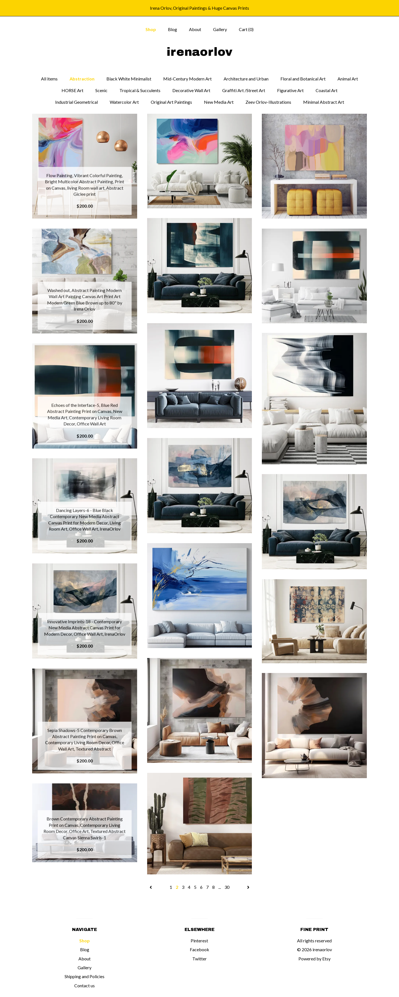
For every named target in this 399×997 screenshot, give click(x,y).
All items (49, 78)
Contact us (84, 985)
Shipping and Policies (84, 976)
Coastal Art (326, 90)
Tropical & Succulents (139, 90)
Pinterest (199, 940)
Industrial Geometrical (76, 102)
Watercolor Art (124, 102)
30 (226, 887)
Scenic (101, 90)
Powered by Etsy (314, 958)
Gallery (220, 29)
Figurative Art (290, 90)
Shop (150, 29)
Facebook (199, 949)
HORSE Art (72, 90)
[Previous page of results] (151, 887)
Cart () (246, 29)
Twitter (199, 958)
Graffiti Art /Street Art (243, 90)
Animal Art (347, 78)
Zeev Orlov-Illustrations (268, 102)
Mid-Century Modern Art (187, 78)
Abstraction (82, 78)
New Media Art (219, 102)
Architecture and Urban (246, 78)
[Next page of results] (248, 887)
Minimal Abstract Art (323, 102)
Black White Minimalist (128, 78)
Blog (172, 29)
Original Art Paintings (171, 102)
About (195, 29)
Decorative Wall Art (191, 90)
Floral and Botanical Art (303, 78)
